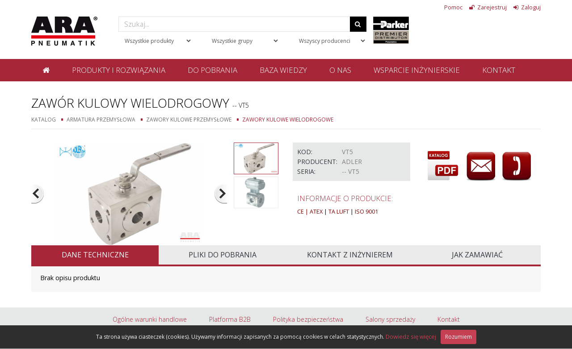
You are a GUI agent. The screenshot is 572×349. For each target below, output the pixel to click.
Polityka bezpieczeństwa (308, 319)
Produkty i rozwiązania (118, 70)
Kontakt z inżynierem (350, 255)
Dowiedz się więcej (411, 336)
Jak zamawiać (477, 255)
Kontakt (498, 70)
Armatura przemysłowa (101, 119)
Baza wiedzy (283, 70)
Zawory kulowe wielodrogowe (287, 119)
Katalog (43, 119)
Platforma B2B (230, 319)
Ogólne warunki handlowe (150, 319)
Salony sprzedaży (390, 319)
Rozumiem (458, 337)
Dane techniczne (95, 255)
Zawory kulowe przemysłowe (188, 119)
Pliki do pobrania (223, 255)
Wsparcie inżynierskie (417, 70)
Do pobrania (212, 70)
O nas (340, 70)
